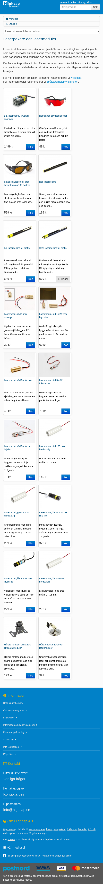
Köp (30, 146)
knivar (49, 829)
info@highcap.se (16, 810)
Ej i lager (63, 279)
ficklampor (72, 829)
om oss (11, 839)
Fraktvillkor (8, 717)
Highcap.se (9, 829)
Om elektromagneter (13, 710)
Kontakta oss (13, 794)
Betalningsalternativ (13, 703)
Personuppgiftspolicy (13, 732)
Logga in (11, 24)
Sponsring (8, 739)
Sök (95, 7)
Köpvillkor (8, 754)
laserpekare (59, 829)
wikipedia (76, 77)
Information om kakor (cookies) (19, 725)
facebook (23, 855)
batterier (82, 829)
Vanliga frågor (14, 779)
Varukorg (11, 19)
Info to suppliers (11, 747)
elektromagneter (37, 829)
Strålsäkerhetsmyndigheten (62, 81)
